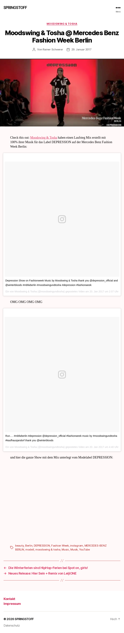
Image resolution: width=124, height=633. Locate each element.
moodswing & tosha (47, 549)
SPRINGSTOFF (15, 8)
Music (65, 549)
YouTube (84, 549)
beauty (19, 545)
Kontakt (9, 599)
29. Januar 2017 (81, 49)
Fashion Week (60, 545)
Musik (74, 549)
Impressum (12, 604)
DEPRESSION (42, 545)
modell (29, 549)
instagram (76, 545)
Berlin (28, 545)
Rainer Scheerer (53, 49)
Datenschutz (12, 625)
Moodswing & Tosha (62, 23)
